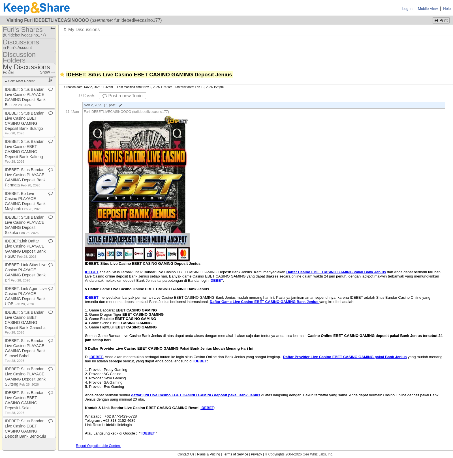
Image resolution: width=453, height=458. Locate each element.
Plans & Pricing (208, 454)
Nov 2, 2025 (103, 105)
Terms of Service (235, 454)
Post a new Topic (122, 95)
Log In (407, 9)
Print (441, 20)
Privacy (256, 454)
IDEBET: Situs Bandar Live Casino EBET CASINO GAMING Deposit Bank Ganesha (25, 322)
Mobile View (428, 9)
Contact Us (186, 454)
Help (447, 9)
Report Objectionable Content (98, 446)
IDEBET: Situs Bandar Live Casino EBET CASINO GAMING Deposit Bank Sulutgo (24, 123)
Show (47, 72)
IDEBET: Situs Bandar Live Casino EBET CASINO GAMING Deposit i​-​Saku (24, 402)
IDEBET (200, 361)
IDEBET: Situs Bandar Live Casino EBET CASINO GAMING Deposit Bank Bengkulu (25, 431)
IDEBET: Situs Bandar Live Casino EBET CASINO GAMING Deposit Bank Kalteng (24, 151)
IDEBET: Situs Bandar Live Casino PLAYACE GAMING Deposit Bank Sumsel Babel (25, 350)
